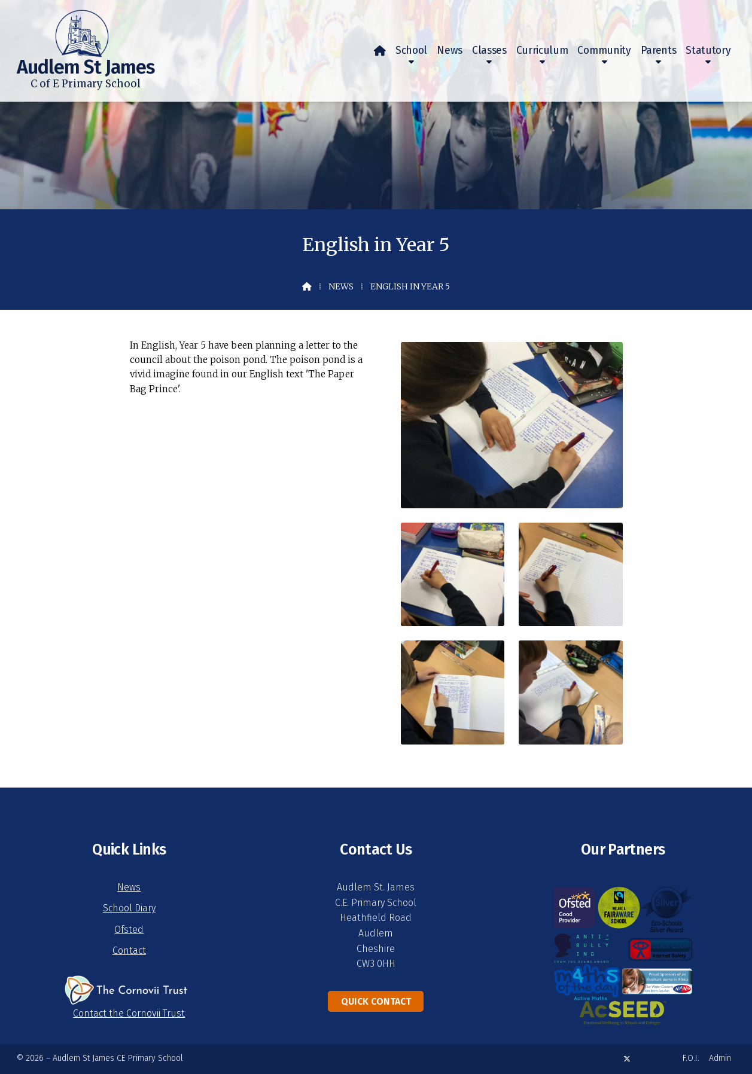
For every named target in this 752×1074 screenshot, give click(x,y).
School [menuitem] (411, 50)
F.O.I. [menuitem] (691, 1058)
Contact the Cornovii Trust (129, 1013)
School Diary (129, 908)
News (341, 286)
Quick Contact (376, 1001)
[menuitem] (380, 51)
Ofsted (129, 929)
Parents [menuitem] (659, 50)
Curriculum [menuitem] (542, 50)
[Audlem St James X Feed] (627, 1058)
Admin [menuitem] (720, 1058)
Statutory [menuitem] (708, 50)
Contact (129, 950)
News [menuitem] (449, 50)
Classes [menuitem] (489, 50)
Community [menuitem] (604, 50)
